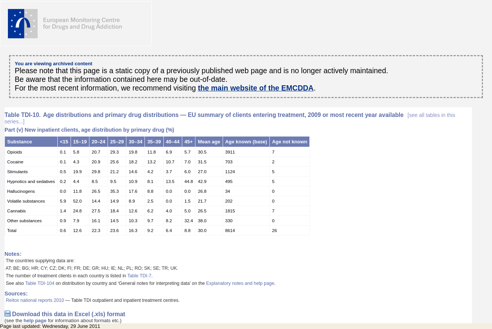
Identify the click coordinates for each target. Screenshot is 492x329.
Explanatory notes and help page (240, 283)
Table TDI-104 (39, 283)
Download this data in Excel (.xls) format (68, 314)
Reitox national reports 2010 (35, 300)
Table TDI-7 (139, 275)
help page (35, 320)
